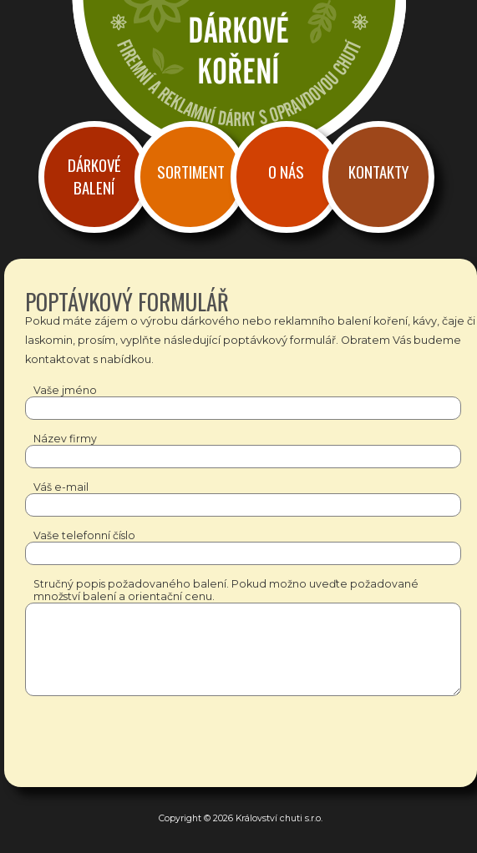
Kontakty (378, 171)
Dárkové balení (94, 176)
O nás (286, 171)
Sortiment (191, 171)
